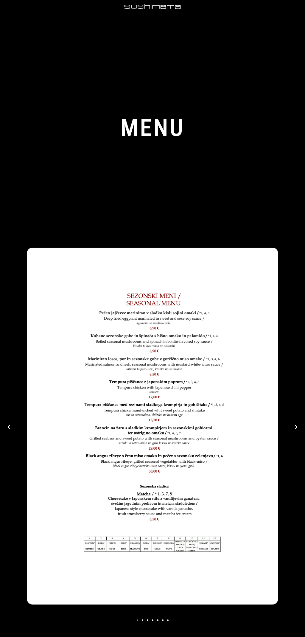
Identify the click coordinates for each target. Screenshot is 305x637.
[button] (137, 620)
